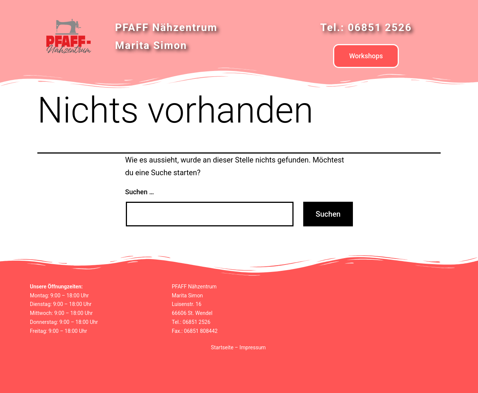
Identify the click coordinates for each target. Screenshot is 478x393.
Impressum (252, 347)
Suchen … (139, 192)
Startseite (222, 347)
